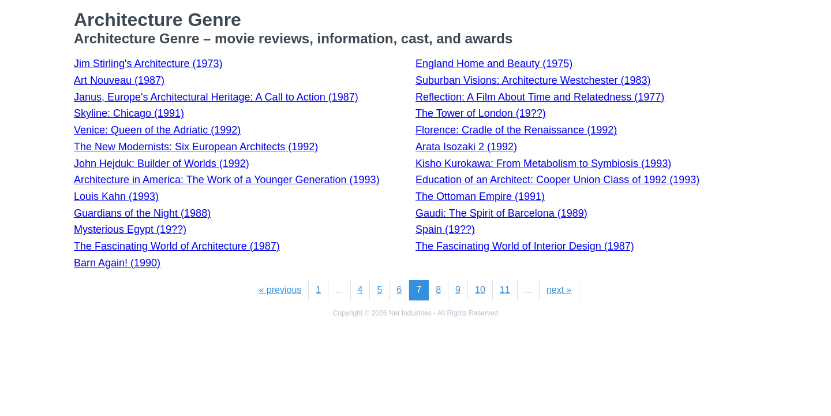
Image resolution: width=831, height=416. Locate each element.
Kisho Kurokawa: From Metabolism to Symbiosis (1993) (543, 163)
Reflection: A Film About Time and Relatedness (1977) (539, 97)
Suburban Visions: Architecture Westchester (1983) (533, 80)
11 (505, 290)
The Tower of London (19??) (480, 113)
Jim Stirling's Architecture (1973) (148, 63)
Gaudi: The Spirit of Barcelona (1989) (501, 213)
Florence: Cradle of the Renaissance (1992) (516, 130)
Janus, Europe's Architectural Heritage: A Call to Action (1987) (216, 97)
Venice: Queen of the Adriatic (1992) (157, 130)
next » (559, 290)
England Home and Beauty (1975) (493, 63)
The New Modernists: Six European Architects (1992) (196, 147)
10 (480, 290)
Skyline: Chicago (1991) (129, 113)
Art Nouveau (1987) (119, 80)
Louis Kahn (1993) (116, 196)
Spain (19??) (445, 229)
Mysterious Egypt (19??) (130, 229)
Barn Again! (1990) (117, 263)
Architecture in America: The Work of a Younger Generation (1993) (227, 179)
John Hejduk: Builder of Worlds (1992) (161, 163)
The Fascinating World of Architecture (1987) (177, 246)
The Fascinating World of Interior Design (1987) (524, 246)
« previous (280, 290)
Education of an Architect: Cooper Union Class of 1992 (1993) (557, 179)
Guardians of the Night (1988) (142, 213)
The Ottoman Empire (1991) (480, 196)
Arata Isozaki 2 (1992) (466, 147)
